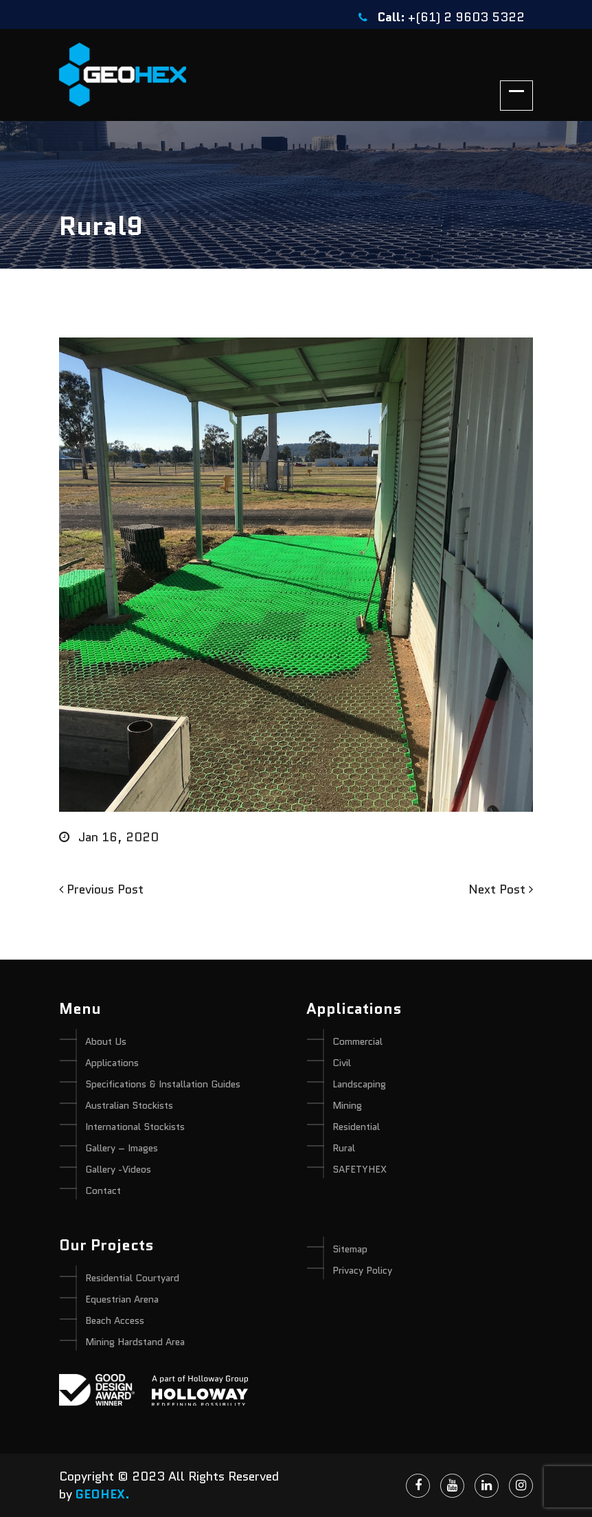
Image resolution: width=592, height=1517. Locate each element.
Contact (103, 1190)
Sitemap (349, 1249)
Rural (343, 1148)
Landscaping (359, 1084)
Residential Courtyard (132, 1278)
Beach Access (114, 1320)
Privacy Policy (362, 1270)
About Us (105, 1041)
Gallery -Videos (118, 1169)
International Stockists (135, 1126)
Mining (347, 1105)
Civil (341, 1063)
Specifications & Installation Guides (162, 1084)
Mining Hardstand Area (135, 1342)
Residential (356, 1126)
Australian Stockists (129, 1105)
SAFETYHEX (359, 1169)
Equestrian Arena (122, 1299)
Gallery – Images (121, 1148)
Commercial (357, 1041)
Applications (112, 1063)
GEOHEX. (103, 1494)
